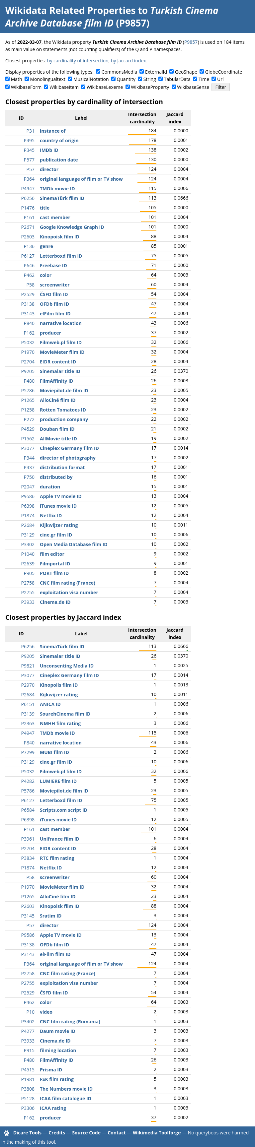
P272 (29, 419)
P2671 (28, 227)
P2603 (28, 236)
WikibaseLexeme (105, 87)
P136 (29, 246)
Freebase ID (53, 265)
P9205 (28, 371)
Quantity (126, 79)
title (44, 208)
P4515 (28, 1069)
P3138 (28, 304)
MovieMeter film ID (62, 352)
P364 (29, 179)
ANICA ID (50, 704)
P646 (29, 265)
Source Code (86, 1132)
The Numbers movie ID (66, 1089)
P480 (29, 381)
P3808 (28, 1089)
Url (220, 79)
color (45, 275)
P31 (31, 131)
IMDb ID (49, 150)
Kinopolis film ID (59, 685)
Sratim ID (50, 916)
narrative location (61, 323)
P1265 (28, 400)
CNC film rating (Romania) (70, 1021)
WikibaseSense (193, 87)
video (46, 1012)
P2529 (28, 294)
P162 (29, 333)
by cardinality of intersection (78, 60)
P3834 (28, 858)
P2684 (28, 525)
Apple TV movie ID (61, 496)
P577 (29, 160)
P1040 (28, 554)
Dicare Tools (27, 1132)
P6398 (28, 506)
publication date (59, 160)
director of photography (68, 458)
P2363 (28, 723)
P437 (29, 467)
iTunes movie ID (58, 506)
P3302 (28, 544)
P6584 (28, 810)
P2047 (28, 486)
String (149, 79)
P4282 (28, 781)
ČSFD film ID (54, 294)
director (49, 169)
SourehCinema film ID (65, 714)
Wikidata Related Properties (70, 10)
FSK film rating (57, 1079)
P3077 (28, 448)
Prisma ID (51, 1069)
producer (50, 333)
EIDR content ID (58, 361)
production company (64, 419)
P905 (29, 573)
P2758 (28, 583)
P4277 (28, 1031)
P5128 (28, 1098)
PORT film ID (54, 573)
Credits (56, 1132)
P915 (29, 1050)
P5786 (28, 390)
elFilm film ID (55, 313)
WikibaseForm (26, 87)
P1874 (28, 515)
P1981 (28, 1079)
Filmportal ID (55, 563)
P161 (29, 217)
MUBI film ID (54, 752)
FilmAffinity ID (56, 381)
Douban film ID (57, 429)
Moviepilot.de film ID (64, 390)
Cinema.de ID (55, 602)
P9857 (191, 42)
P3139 (28, 714)
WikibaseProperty (150, 87)
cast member (55, 217)
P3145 (28, 916)
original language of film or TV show (81, 179)
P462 (29, 275)
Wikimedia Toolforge (157, 1132)
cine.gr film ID (56, 535)
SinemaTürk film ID (62, 198)
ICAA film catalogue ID (65, 1098)
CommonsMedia (119, 72)
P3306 (28, 1108)
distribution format (62, 467)
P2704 (28, 361)
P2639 (28, 563)
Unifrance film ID (59, 839)
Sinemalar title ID (60, 371)
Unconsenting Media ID (67, 666)
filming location (58, 1050)
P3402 (28, 1021)
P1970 (28, 352)
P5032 (28, 342)
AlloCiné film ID (58, 400)
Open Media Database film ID (74, 544)
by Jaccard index (128, 60)
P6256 (28, 198)
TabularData (177, 79)
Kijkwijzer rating (59, 525)
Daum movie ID (57, 1031)
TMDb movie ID (57, 188)
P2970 (28, 685)
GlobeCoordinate (223, 72)
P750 (29, 477)
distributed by (56, 477)
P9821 (28, 666)
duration (50, 486)
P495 (29, 140)
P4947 (28, 188)
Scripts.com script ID (63, 810)
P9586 (28, 496)
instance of (52, 131)
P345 (29, 150)
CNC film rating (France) (67, 583)
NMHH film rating (60, 723)
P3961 (28, 839)
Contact (117, 1132)
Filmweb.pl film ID (61, 342)
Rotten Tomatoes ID (63, 410)
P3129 (28, 535)
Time (204, 79)
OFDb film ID (54, 304)
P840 (29, 323)
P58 (31, 285)
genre (46, 246)
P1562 (28, 438)
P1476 (28, 208)
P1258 (28, 410)
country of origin (59, 140)
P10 (31, 1012)
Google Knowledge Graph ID (72, 227)
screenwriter (55, 285)
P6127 (28, 256)
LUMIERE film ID (58, 781)
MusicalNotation (91, 79)
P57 (31, 169)
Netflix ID (51, 515)
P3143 (28, 313)
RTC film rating (57, 858)
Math (16, 79)
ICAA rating (53, 1108)
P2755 (28, 592)
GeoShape (186, 72)
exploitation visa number (69, 592)
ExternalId (156, 72)
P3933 (28, 602)
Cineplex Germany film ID (69, 448)
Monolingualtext (47, 79)
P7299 (28, 752)
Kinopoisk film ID (59, 236)
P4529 (28, 429)
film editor (52, 554)
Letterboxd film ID (61, 256)
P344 (29, 458)
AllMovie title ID (58, 438)
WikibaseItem (64, 87)
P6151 (28, 704)
